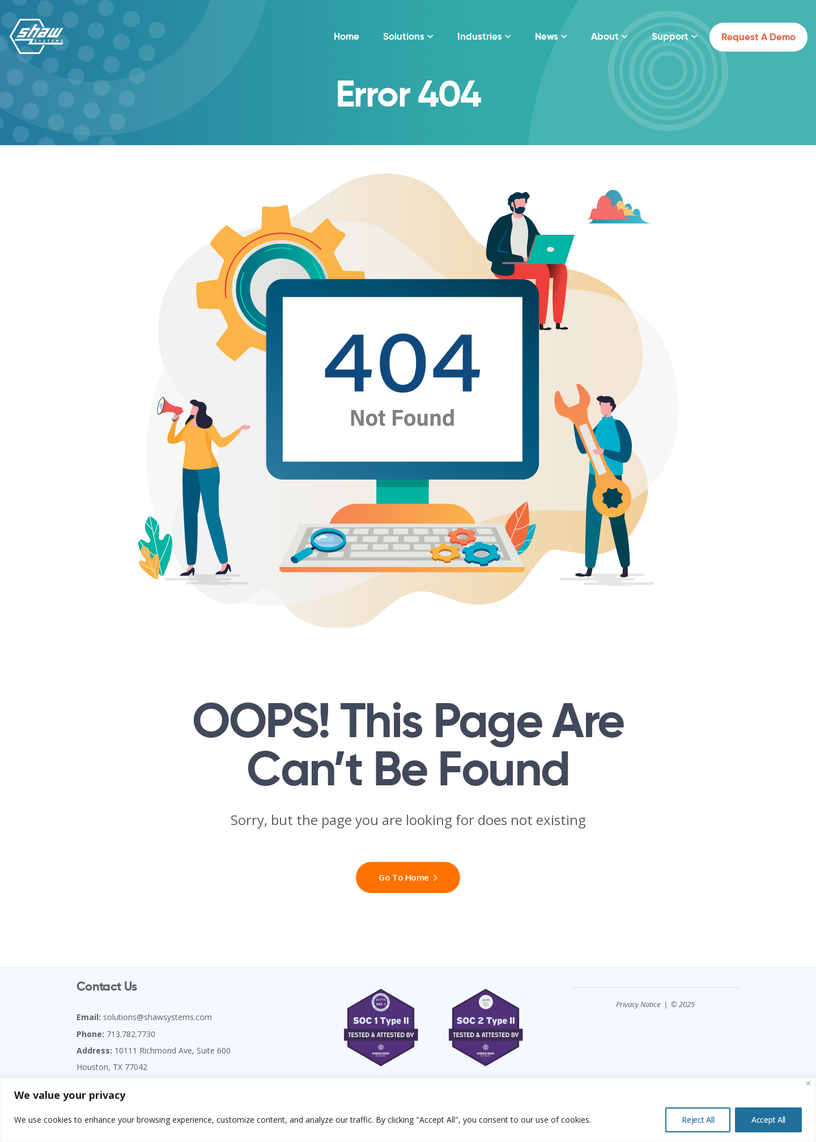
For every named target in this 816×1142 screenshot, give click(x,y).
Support (670, 36)
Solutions (403, 36)
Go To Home (408, 877)
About (605, 36)
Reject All (698, 1119)
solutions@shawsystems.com (157, 1017)
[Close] (808, 1083)
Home (346, 36)
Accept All (768, 1119)
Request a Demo (758, 37)
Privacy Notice (638, 1004)
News (546, 36)
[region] (408, 1110)
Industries (479, 36)
